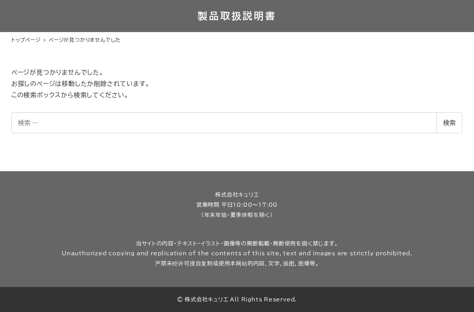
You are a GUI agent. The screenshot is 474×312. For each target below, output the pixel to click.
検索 (449, 123)
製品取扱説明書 (237, 16)
